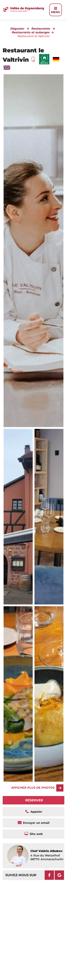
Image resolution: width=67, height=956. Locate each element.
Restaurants (40, 28)
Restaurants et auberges (31, 32)
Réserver (34, 800)
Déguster (17, 28)
